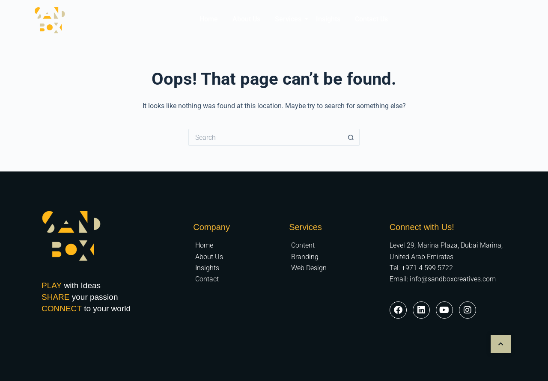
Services (289, 19)
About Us (246, 19)
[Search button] (351, 137)
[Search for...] (265, 137)
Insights (328, 19)
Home (209, 19)
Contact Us (371, 19)
